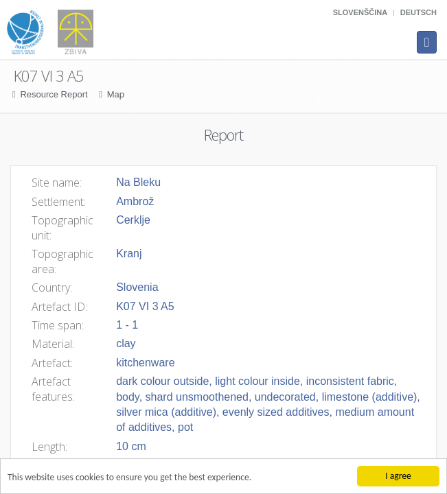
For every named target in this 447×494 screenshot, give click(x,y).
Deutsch (418, 12)
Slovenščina (360, 12)
